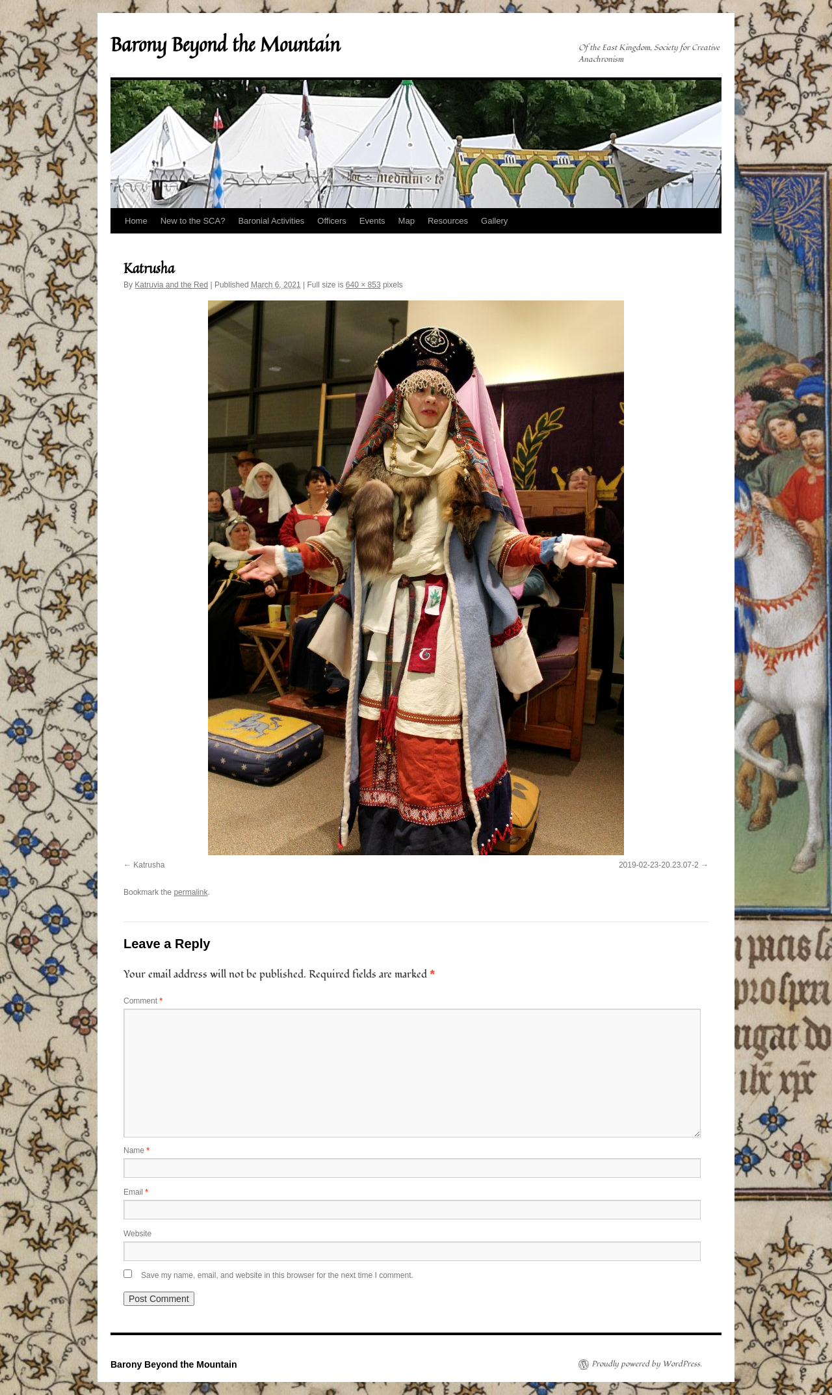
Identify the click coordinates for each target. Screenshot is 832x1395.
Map (406, 221)
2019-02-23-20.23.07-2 (659, 865)
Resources (448, 221)
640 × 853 (363, 284)
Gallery (494, 221)
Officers (331, 221)
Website (137, 1233)
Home (136, 221)
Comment (143, 1000)
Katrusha (148, 865)
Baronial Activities (271, 221)
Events (372, 221)
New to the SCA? (193, 221)
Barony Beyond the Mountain (225, 44)
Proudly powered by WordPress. (647, 1364)
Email (136, 1192)
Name (137, 1150)
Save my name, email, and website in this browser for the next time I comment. (277, 1275)
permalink (190, 892)
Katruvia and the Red (171, 284)
